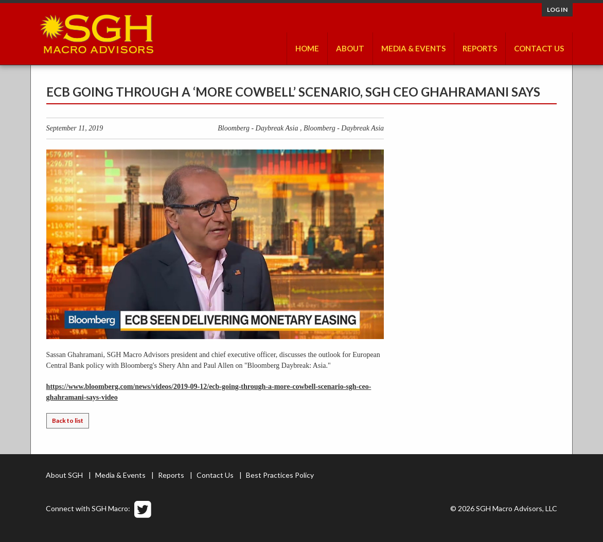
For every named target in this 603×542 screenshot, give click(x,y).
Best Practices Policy (280, 475)
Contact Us (539, 48)
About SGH (64, 475)
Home (307, 48)
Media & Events (413, 48)
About (350, 48)
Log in (557, 9)
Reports (480, 48)
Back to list (67, 420)
